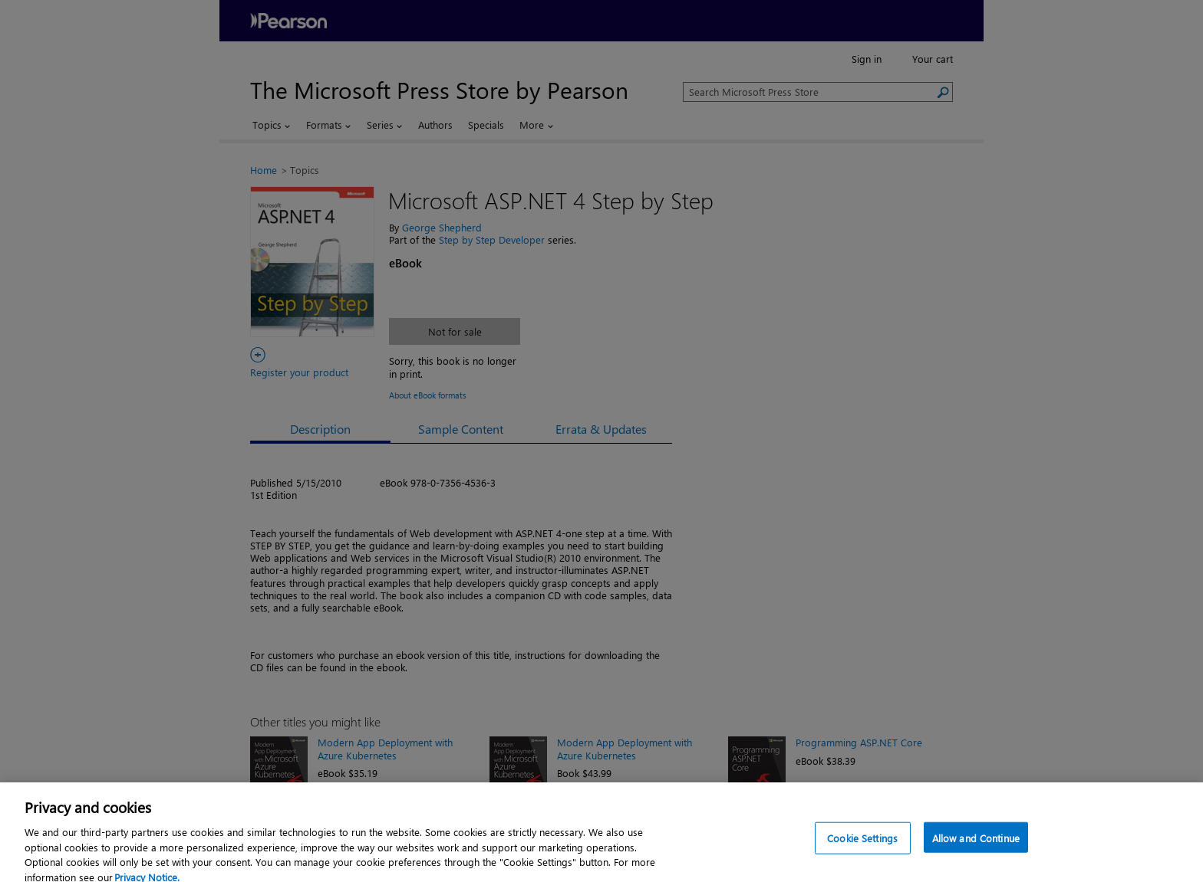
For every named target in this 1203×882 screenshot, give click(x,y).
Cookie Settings (862, 849)
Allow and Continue (976, 849)
